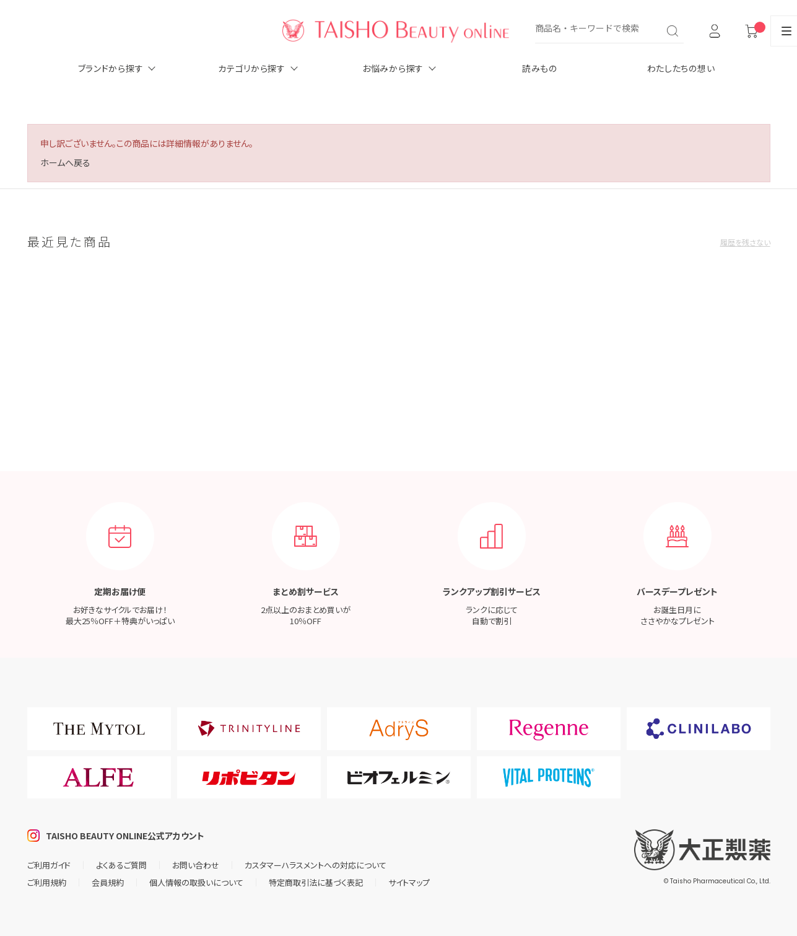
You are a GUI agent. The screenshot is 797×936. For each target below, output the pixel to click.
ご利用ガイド (49, 865)
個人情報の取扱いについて (196, 882)
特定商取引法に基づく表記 (316, 882)
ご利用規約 (46, 882)
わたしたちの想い (681, 68)
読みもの (539, 68)
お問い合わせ (195, 865)
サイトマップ (409, 882)
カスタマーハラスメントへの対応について (315, 865)
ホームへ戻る (65, 162)
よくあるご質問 (121, 865)
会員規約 (108, 882)
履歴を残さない (745, 242)
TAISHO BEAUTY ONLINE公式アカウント (125, 835)
